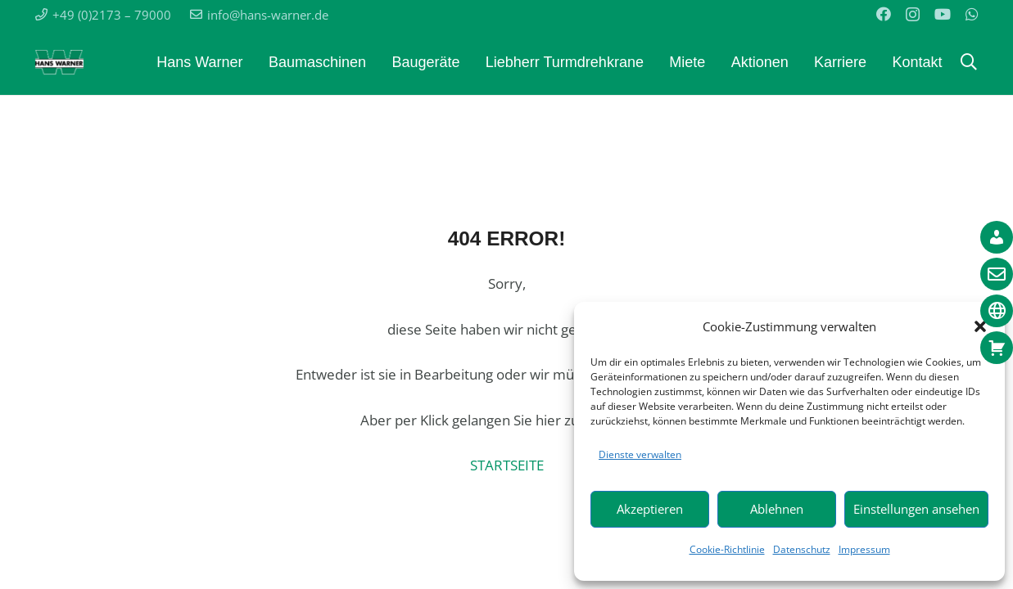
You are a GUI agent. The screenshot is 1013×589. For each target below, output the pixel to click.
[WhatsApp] (972, 14)
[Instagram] (913, 15)
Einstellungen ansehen (916, 509)
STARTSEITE (507, 465)
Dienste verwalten (640, 454)
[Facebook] (883, 14)
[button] (969, 62)
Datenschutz (801, 549)
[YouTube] (942, 14)
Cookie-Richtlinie (727, 549)
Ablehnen (776, 509)
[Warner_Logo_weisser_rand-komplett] (59, 62)
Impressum (864, 549)
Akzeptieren (650, 509)
